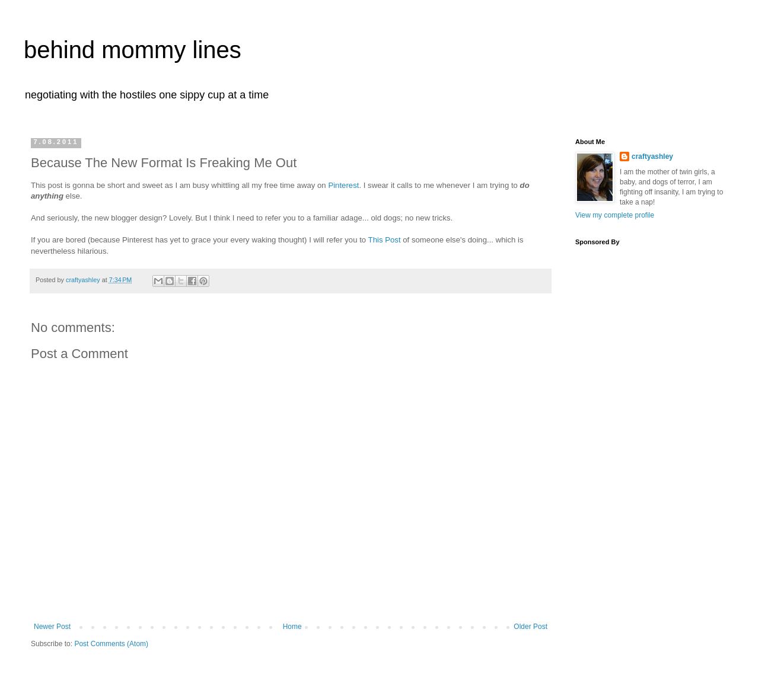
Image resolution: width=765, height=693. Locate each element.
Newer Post (52, 626)
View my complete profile (614, 215)
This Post (384, 239)
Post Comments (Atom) (111, 644)
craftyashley (652, 156)
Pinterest (343, 185)
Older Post (530, 626)
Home (292, 626)
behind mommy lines (132, 50)
